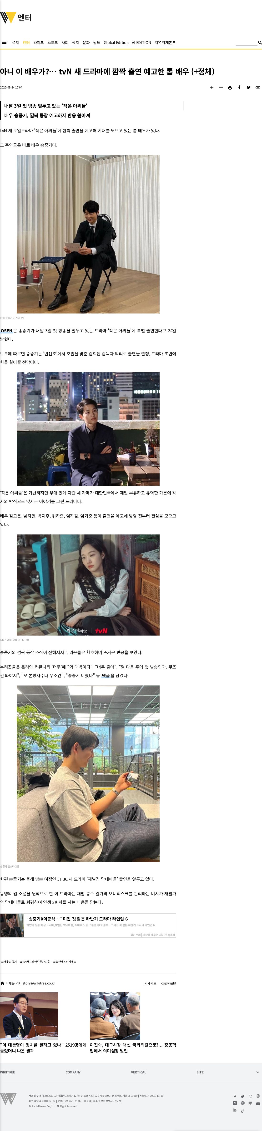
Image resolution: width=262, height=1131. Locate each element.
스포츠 (52, 42)
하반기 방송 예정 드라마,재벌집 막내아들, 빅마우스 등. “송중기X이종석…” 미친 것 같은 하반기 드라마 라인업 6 (90, 925)
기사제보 (150, 983)
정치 (75, 42)
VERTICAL (138, 1072)
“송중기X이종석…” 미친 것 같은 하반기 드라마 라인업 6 (77, 919)
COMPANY (73, 1072)
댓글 (106, 675)
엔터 (26, 42)
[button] (211, 87)
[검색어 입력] (246, 43)
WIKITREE (7, 1072)
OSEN (6, 330)
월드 (96, 42)
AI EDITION (141, 42)
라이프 (38, 42)
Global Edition (116, 42)
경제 (15, 42)
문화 (86, 42)
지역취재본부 (165, 42)
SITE (200, 1072)
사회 (64, 42)
